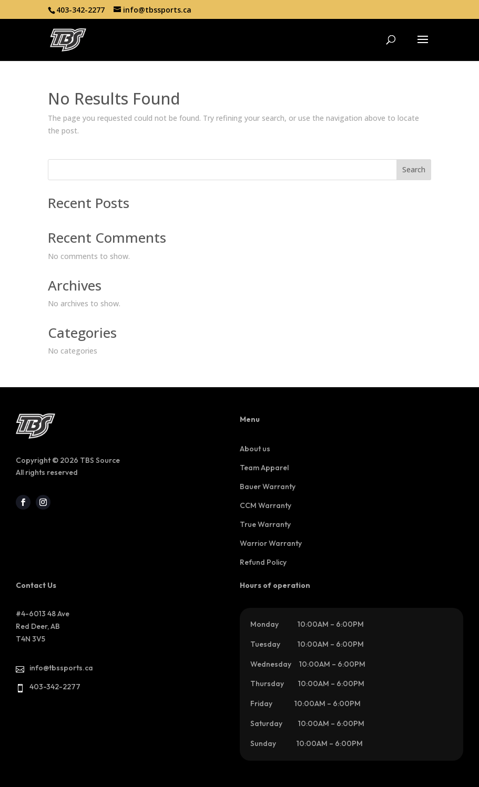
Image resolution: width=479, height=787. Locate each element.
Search (413, 169)
